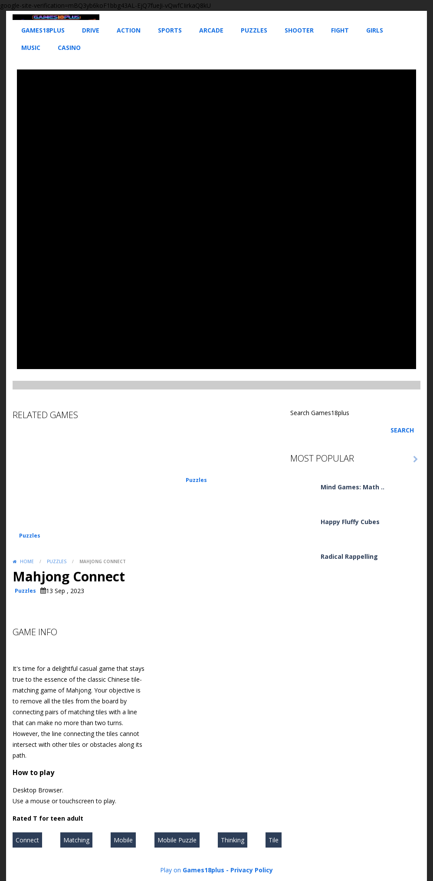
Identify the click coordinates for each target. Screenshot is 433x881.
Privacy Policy (251, 870)
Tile (274, 840)
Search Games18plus (319, 413)
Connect (27, 840)
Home (27, 561)
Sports (170, 30)
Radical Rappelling (349, 556)
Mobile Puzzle (177, 840)
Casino (69, 47)
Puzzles (254, 30)
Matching (76, 840)
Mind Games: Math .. (352, 487)
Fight (340, 30)
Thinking (232, 840)
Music (30, 47)
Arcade (211, 30)
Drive (90, 30)
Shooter (299, 30)
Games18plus (43, 30)
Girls (374, 30)
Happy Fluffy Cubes (350, 522)
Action (129, 30)
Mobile (123, 840)
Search (402, 430)
